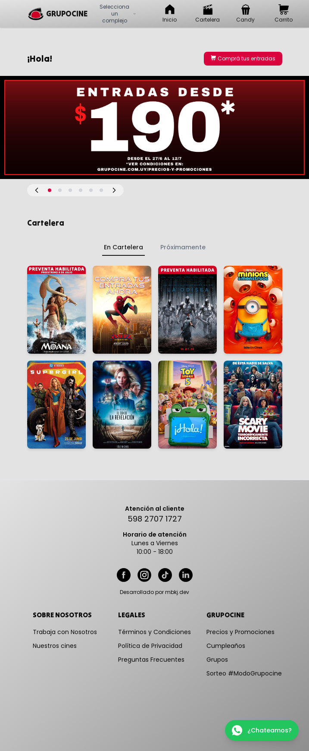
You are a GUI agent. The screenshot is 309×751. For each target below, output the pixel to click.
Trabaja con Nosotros (65, 632)
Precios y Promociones (240, 632)
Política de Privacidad (150, 645)
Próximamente (183, 247)
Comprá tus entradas (243, 58)
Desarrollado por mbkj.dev (154, 592)
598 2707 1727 (155, 518)
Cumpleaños (225, 645)
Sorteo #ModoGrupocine (244, 673)
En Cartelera (123, 247)
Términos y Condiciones (154, 632)
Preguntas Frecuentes (151, 659)
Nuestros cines (55, 645)
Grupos (217, 659)
